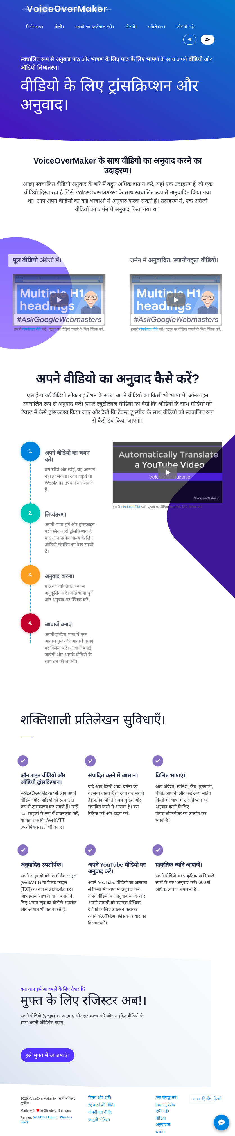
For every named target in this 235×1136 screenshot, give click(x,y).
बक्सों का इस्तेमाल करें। (94, 25)
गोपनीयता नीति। (100, 1107)
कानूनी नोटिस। (99, 1114)
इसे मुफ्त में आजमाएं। (47, 1054)
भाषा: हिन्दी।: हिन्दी (203, 1097)
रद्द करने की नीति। (101, 1101)
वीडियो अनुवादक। (163, 1117)
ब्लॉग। (159, 1126)
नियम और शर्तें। (99, 1095)
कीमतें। (131, 25)
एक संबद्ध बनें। (166, 1095)
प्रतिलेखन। (156, 25)
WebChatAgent (44, 1116)
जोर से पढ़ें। (186, 25)
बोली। (59, 25)
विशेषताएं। (34, 25)
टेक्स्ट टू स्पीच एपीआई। (165, 1104)
